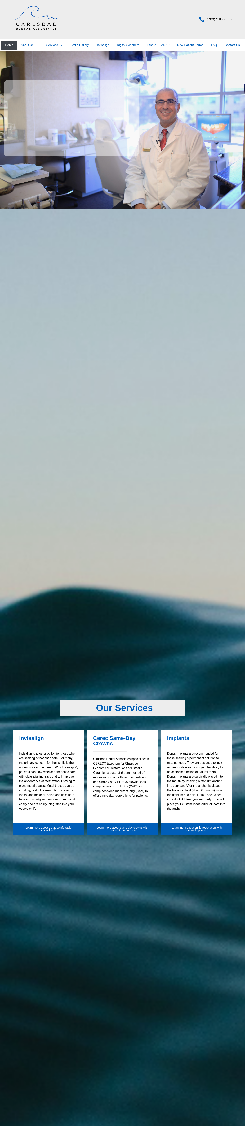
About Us (30, 45)
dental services (95, 135)
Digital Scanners (128, 45)
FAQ (214, 45)
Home (9, 45)
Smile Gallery (80, 45)
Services (54, 45)
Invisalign (102, 45)
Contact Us (232, 45)
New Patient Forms (190, 45)
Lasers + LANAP (158, 45)
